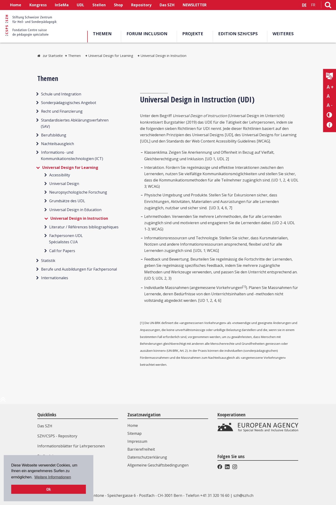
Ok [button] (48, 489)
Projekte (192, 33)
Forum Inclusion (146, 33)
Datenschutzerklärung (147, 457)
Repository (141, 4)
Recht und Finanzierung (62, 111)
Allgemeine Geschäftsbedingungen (158, 465)
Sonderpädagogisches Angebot (68, 102)
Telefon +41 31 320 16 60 (207, 495)
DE (304, 4)
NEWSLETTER (194, 4)
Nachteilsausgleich (57, 143)
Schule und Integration (61, 94)
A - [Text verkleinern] (329, 105)
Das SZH (167, 4)
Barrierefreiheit (141, 449)
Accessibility (59, 175)
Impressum (137, 441)
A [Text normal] (328, 96)
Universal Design (64, 183)
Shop (118, 4)
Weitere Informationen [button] (52, 477)
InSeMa (62, 4)
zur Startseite (53, 55)
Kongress (38, 4)
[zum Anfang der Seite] (3, 401)
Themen (102, 33)
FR (313, 4)
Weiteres (283, 33)
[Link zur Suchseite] (328, 5)
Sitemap (134, 433)
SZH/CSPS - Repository (57, 436)
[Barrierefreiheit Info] (329, 125)
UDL (80, 4)
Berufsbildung (53, 135)
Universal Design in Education (75, 209)
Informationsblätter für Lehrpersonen (71, 446)
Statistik (48, 260)
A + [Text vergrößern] (330, 87)
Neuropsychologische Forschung (78, 192)
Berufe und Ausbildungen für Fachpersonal (79, 269)
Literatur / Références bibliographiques (84, 227)
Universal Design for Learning (110, 55)
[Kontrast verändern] (329, 114)
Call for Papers (62, 250)
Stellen (99, 4)
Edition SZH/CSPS (238, 33)
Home (15, 4)
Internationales (54, 277)
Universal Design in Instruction (163, 55)
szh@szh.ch (243, 495)
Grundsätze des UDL (67, 200)
